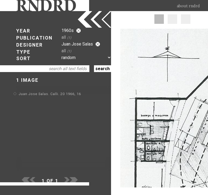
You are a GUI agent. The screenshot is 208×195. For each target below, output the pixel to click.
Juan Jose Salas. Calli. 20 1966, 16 (50, 94)
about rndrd (188, 6)
